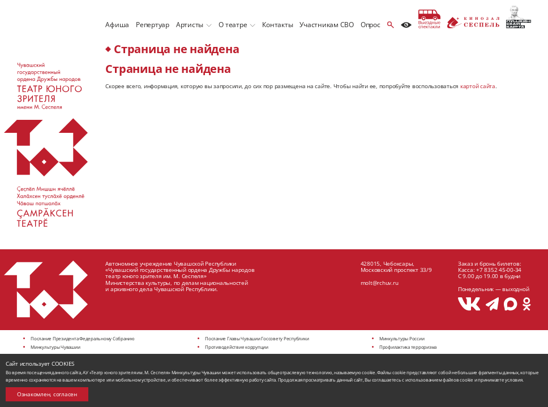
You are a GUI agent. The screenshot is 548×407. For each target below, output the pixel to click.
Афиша (117, 24)
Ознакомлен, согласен (47, 394)
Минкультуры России (402, 338)
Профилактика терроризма (407, 347)
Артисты (189, 24)
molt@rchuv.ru (380, 283)
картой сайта (477, 86)
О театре (233, 24)
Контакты (277, 24)
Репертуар (152, 24)
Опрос (370, 24)
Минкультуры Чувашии (55, 347)
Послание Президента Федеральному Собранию (83, 338)
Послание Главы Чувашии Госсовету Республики (257, 338)
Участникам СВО (326, 24)
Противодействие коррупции (236, 347)
